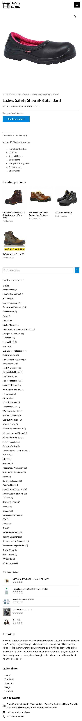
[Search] (77, 270)
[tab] (8, 135)
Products (12, 94)
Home (5, 94)
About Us (9, 683)
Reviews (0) (21, 135)
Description (8, 135)
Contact (9, 691)
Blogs (7, 687)
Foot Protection (24, 94)
